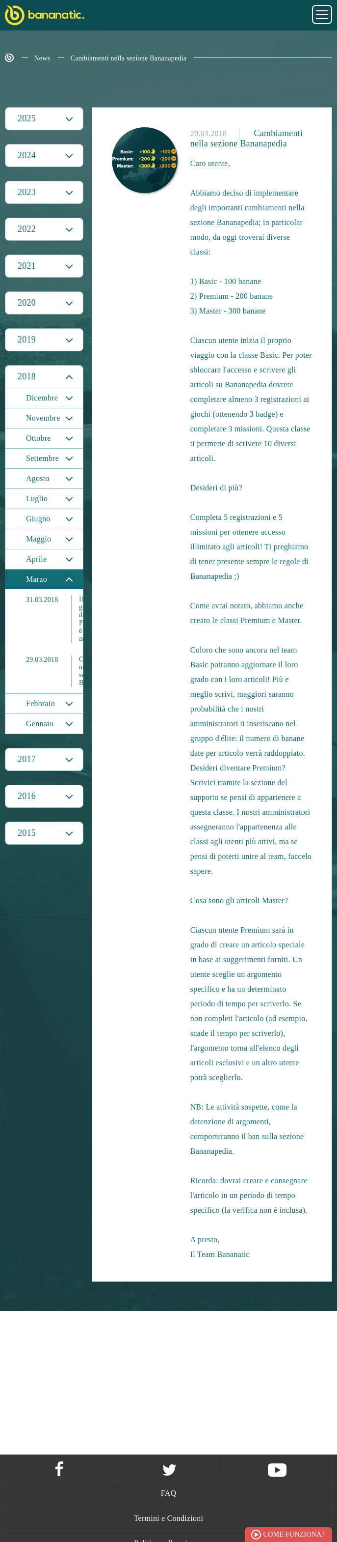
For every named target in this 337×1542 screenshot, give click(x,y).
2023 (27, 192)
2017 (27, 759)
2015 (27, 833)
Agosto (38, 478)
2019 (27, 339)
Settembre (42, 458)
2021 (27, 266)
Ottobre (38, 438)
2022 (27, 229)
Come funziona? (294, 1534)
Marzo (36, 579)
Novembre (43, 418)
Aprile (36, 559)
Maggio (38, 539)
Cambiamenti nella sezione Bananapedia (129, 58)
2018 (27, 376)
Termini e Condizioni (169, 1518)
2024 (27, 155)
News (42, 58)
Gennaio (39, 723)
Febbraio (40, 703)
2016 (27, 796)
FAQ (169, 1493)
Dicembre (42, 398)
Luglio (37, 498)
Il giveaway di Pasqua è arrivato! (54, 619)
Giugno (38, 518)
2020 (27, 303)
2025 (27, 118)
